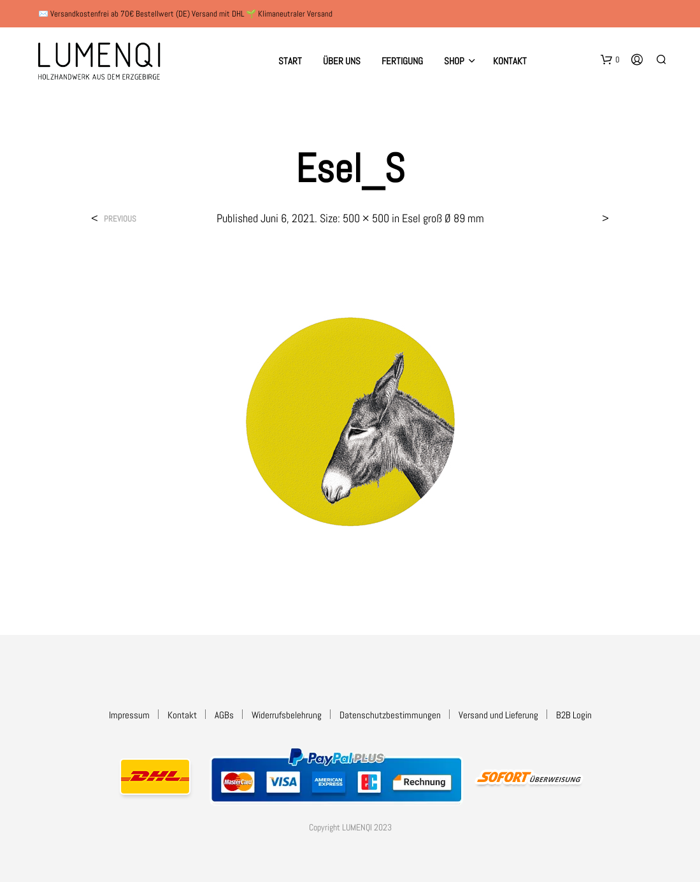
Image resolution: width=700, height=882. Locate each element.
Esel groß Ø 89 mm (443, 218)
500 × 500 (366, 218)
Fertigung (402, 61)
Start (290, 61)
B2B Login (574, 715)
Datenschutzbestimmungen (390, 715)
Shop (454, 61)
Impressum (129, 715)
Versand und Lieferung (498, 715)
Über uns (342, 61)
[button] (610, 59)
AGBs (224, 715)
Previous (120, 219)
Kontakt (510, 61)
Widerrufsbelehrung (287, 715)
